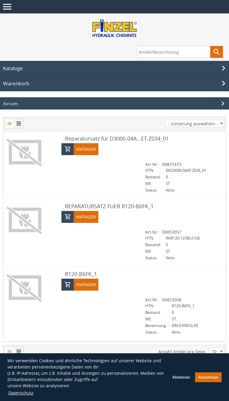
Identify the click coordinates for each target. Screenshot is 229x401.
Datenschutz (20, 393)
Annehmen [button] (208, 377)
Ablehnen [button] (181, 377)
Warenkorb (115, 83)
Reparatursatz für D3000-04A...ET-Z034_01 (117, 138)
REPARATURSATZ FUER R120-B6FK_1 (109, 206)
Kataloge (115, 68)
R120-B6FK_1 (81, 273)
